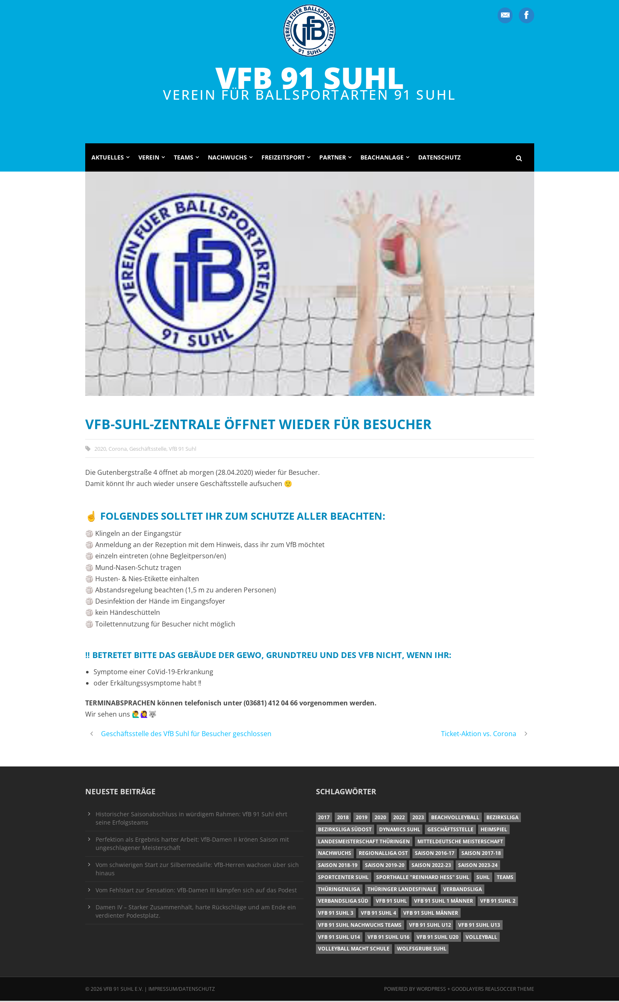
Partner (332, 158)
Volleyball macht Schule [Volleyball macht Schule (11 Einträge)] (354, 950)
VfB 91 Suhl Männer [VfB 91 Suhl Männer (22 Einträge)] (430, 914)
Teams (183, 158)
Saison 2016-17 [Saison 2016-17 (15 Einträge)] (434, 854)
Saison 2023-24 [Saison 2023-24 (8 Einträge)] (478, 866)
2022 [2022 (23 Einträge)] (399, 818)
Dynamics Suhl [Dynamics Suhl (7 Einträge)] (399, 831)
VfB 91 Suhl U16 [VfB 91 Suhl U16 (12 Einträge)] (388, 938)
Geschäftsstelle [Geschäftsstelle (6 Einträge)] (450, 831)
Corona (118, 449)
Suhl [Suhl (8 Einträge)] (483, 878)
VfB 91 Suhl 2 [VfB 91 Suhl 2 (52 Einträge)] (497, 902)
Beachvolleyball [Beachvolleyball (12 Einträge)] (455, 818)
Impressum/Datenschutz (181, 990)
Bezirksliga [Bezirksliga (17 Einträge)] (502, 818)
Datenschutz (439, 158)
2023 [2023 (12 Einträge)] (418, 818)
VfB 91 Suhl (309, 77)
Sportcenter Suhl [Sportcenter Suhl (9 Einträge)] (343, 878)
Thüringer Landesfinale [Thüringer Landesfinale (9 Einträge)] (401, 890)
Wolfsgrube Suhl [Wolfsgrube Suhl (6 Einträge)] (421, 950)
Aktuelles (107, 158)
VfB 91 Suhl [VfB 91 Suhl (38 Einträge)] (391, 902)
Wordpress (432, 990)
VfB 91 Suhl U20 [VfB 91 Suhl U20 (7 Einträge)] (438, 938)
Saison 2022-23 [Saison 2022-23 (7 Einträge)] (431, 866)
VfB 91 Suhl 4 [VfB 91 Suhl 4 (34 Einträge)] (378, 914)
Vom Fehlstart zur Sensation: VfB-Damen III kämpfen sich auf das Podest (196, 891)
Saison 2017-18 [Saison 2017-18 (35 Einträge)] (481, 854)
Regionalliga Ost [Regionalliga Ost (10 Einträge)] (383, 854)
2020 (100, 449)
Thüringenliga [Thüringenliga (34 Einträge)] (339, 890)
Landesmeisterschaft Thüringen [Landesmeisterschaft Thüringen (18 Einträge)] (364, 842)
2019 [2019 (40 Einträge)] (361, 818)
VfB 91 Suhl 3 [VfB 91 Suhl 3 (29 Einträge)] (335, 914)
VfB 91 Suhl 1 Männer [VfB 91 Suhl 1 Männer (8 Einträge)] (443, 902)
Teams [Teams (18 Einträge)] (505, 878)
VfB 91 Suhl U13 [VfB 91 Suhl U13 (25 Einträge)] (479, 926)
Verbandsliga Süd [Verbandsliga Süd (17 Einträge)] (343, 902)
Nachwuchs (227, 158)
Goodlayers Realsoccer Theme (492, 990)
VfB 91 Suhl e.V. (123, 990)
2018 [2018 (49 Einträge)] (343, 818)
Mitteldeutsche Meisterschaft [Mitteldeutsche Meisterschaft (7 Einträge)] (460, 842)
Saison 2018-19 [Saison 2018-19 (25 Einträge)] (338, 866)
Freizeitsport (283, 158)
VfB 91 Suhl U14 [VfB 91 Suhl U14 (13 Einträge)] (339, 938)
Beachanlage (382, 158)
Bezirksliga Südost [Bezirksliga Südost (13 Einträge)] (345, 831)
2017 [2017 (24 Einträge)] (324, 818)
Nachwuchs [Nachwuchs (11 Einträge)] (334, 854)
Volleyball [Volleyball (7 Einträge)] (481, 938)
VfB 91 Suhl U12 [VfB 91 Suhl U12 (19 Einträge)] (430, 926)
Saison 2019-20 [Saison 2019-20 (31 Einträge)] (384, 866)
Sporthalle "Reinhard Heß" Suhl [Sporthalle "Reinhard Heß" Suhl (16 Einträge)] (422, 878)
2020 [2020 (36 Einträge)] (380, 818)
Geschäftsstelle (147, 449)
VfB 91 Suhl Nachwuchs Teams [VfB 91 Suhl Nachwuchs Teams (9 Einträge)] (360, 926)
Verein (148, 158)
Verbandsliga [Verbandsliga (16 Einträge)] (462, 890)
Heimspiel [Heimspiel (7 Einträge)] (494, 831)
